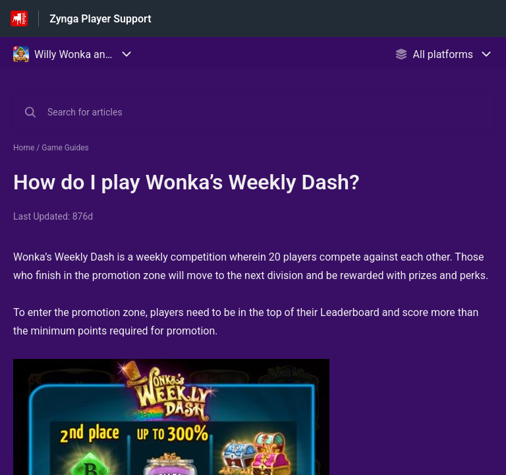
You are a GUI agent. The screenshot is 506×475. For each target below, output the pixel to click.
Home (23, 147)
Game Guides (65, 147)
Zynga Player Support (100, 19)
